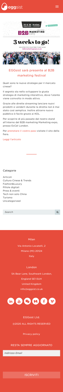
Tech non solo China (15, 194)
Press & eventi (11, 190)
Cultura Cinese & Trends (17, 180)
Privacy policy (31, 334)
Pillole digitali (11, 187)
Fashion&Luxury (12, 184)
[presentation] (20, 364)
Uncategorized (12, 201)
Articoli (7, 177)
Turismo (7, 197)
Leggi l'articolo (12, 139)
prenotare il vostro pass (22, 131)
